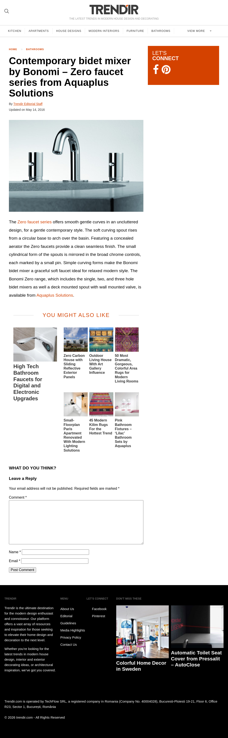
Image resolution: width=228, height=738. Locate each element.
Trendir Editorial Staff (28, 104)
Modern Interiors (104, 31)
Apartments (39, 31)
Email (14, 561)
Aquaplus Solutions (55, 295)
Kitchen (14, 31)
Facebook (97, 609)
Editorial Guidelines (68, 619)
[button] (76, 166)
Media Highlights (72, 630)
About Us (67, 609)
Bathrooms (161, 31)
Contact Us (68, 644)
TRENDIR (114, 9)
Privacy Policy (70, 637)
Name (15, 552)
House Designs (68, 31)
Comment (18, 497)
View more (196, 31)
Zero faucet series (34, 222)
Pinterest (96, 616)
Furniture (135, 31)
